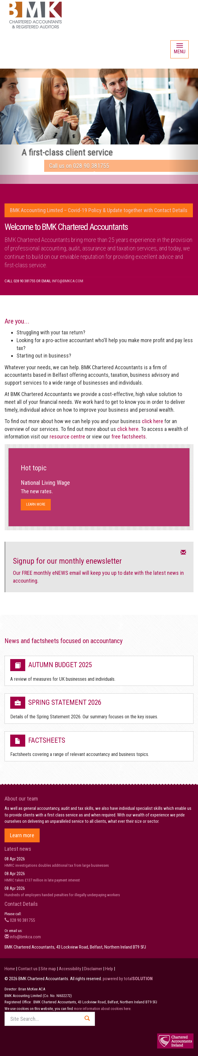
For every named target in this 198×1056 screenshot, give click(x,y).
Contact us (28, 968)
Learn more (35, 504)
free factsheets (128, 436)
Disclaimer (93, 968)
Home (10, 968)
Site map (48, 968)
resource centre (67, 436)
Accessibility (70, 968)
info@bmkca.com (67, 281)
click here (152, 421)
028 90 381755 (20, 920)
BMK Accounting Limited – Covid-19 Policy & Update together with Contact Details (98, 210)
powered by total (128, 978)
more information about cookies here (102, 1008)
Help (109, 968)
